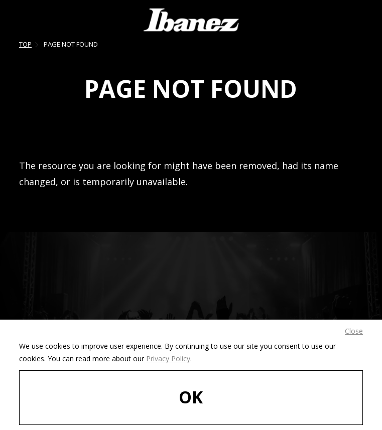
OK (191, 396)
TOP (25, 44)
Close (354, 331)
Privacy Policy (168, 358)
